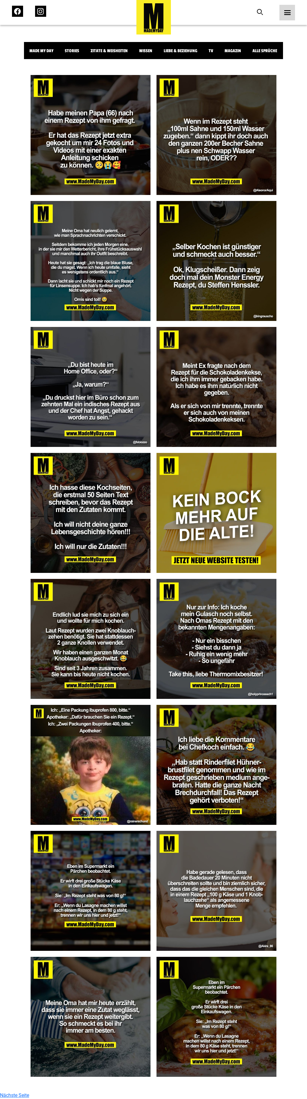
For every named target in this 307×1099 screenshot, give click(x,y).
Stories (72, 50)
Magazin (233, 50)
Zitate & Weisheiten (109, 50)
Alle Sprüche (264, 50)
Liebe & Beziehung (180, 50)
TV (211, 50)
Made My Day (41, 50)
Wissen (145, 50)
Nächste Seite (14, 1095)
